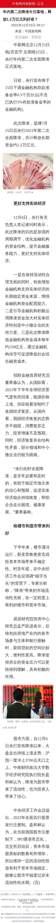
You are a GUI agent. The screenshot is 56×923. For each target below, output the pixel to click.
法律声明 (49, 894)
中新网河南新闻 (23, 4)
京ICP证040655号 (39, 914)
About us (16, 894)
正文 (40, 4)
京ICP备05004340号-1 (27, 918)
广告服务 (38, 894)
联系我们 (27, 894)
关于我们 (5, 894)
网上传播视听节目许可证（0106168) (16, 914)
